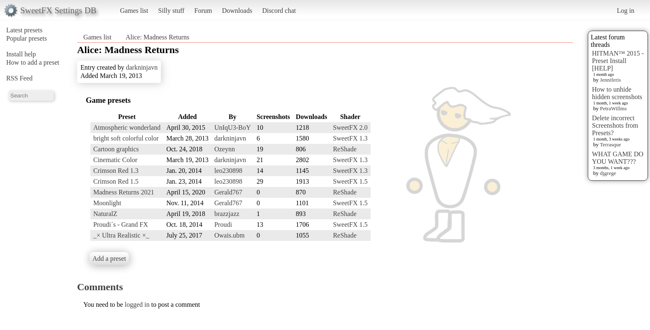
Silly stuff (171, 10)
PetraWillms (613, 108)
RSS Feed (19, 78)
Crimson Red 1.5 (115, 181)
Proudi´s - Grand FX (120, 224)
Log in (625, 10)
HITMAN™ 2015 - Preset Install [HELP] (618, 61)
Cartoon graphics (116, 149)
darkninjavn (142, 67)
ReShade (345, 149)
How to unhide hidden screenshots (617, 93)
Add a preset (109, 258)
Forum (203, 10)
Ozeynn (224, 149)
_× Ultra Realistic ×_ (121, 235)
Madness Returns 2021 (123, 192)
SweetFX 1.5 (350, 181)
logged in (137, 304)
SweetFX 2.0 (350, 127)
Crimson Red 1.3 (115, 170)
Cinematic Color (115, 159)
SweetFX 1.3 (350, 138)
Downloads (237, 10)
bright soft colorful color (126, 138)
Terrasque (610, 144)
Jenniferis (610, 80)
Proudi (223, 224)
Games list (134, 10)
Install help (21, 54)
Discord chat (279, 10)
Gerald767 (228, 192)
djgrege (608, 173)
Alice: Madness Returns (157, 37)
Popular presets (26, 38)
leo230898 (228, 170)
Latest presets (24, 30)
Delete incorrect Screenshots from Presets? (615, 125)
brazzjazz (226, 213)
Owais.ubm (229, 235)
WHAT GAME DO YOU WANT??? (617, 157)
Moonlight (107, 202)
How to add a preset (32, 62)
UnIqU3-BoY (232, 127)
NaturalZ (105, 213)
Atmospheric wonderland (126, 127)
